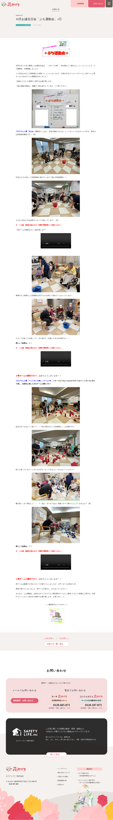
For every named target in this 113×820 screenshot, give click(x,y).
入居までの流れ (63, 776)
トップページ (62, 768)
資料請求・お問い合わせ (23, 701)
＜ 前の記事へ (49, 638)
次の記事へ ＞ (64, 638)
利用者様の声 (62, 780)
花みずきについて (64, 772)
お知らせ (61, 784)
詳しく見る (54, 754)
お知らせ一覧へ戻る (55, 644)
